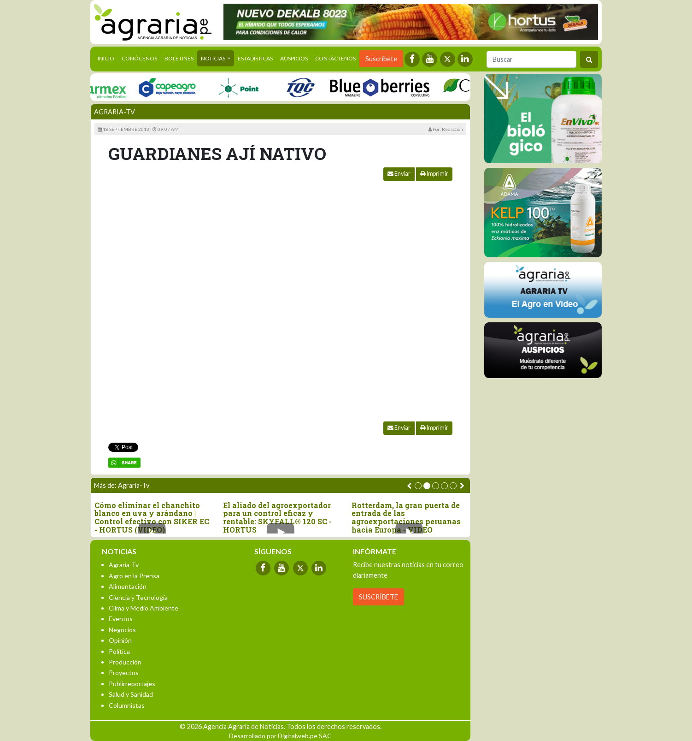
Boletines (179, 58)
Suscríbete (381, 59)
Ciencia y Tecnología (138, 597)
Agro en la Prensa (134, 576)
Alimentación (128, 586)
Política (119, 651)
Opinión (120, 640)
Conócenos (139, 58)
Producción (125, 662)
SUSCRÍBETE (378, 597)
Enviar (399, 173)
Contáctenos (335, 58)
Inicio (108, 57)
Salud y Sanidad (131, 694)
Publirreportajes (132, 684)
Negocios (122, 630)
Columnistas (127, 705)
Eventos (121, 618)
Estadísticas (255, 58)
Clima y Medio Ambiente (143, 608)
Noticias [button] (213, 58)
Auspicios (294, 58)
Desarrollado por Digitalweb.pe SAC (280, 736)
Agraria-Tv (114, 112)
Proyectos (124, 672)
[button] (418, 486)
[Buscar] (531, 59)
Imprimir (434, 173)
